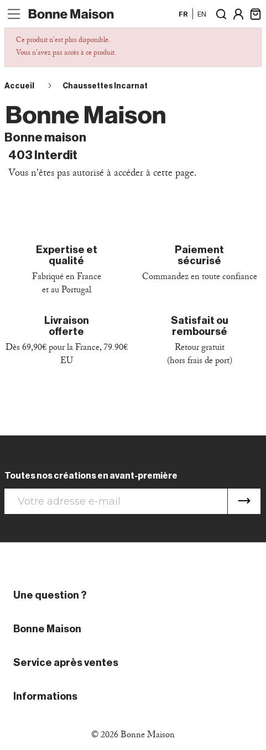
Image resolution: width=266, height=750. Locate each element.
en (201, 13)
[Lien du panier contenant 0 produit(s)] (255, 13)
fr (183, 13)
